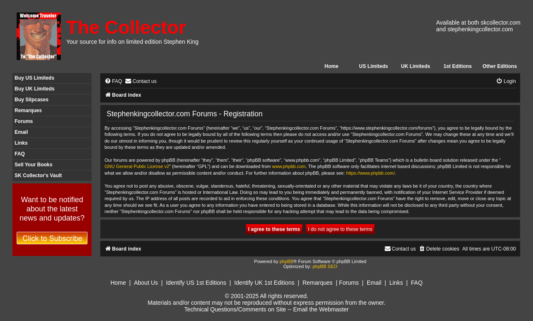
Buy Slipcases (31, 100)
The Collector (126, 27)
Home (331, 66)
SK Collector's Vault (38, 175)
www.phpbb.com (289, 166)
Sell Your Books (33, 165)
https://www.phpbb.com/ (370, 173)
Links (21, 143)
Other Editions (500, 66)
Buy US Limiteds (34, 78)
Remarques (28, 110)
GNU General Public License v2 (137, 166)
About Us (146, 282)
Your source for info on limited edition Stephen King (132, 41)
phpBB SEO (324, 266)
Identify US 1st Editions (196, 282)
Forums (24, 121)
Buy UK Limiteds (35, 89)
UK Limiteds (415, 66)
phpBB (286, 261)
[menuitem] (113, 81)
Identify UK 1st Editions (264, 282)
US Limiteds (373, 66)
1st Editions (457, 66)
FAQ (20, 154)
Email (21, 132)
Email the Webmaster (321, 309)
